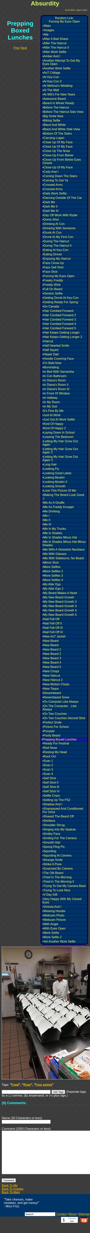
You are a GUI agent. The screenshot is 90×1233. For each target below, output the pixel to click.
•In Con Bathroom (54, 376)
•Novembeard (51, 693)
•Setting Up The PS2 (56, 800)
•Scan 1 (47, 760)
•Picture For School (55, 726)
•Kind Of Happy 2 (54, 428)
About (72, 1223)
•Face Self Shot (53, 267)
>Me (45, 34)
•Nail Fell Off (50, 619)
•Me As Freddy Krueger (58, 507)
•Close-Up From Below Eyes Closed (61, 161)
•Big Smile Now (52, 116)
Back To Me (10, 1194)
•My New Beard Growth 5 (59, 614)
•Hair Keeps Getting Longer (61, 332)
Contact (61, 1223)
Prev (17, 48)
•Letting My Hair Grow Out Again (60, 443)
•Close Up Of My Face (57, 142)
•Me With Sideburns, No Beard (63, 558)
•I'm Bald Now (51, 363)
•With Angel (50, 924)
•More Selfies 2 (52, 571)
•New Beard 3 (51, 658)
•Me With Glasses (54, 553)
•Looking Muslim (53, 477)
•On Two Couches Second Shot (63, 718)
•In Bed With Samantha (58, 371)
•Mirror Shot (50, 562)
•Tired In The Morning (57, 877)
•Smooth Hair (51, 842)
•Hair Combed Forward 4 (59, 323)
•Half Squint (50, 350)
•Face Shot (49, 271)
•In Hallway (49, 397)
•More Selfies (51, 566)
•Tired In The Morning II (58, 881)
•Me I (45, 515)
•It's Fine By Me (53, 410)
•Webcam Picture (54, 919)
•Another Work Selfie (56, 68)
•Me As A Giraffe (53, 502)
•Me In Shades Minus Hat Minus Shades (64, 543)
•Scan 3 (47, 769)
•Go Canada (50, 306)
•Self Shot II (50, 782)
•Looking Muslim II (54, 481)
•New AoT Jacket (53, 636)
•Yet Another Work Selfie (59, 941)
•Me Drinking (51, 511)
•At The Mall (50, 90)
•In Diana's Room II (55, 384)
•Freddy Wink (51, 284)
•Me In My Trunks (54, 528)
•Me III (46, 524)
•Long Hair (49, 464)
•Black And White (54, 124)
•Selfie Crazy (51, 795)
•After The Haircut (54, 43)
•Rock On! (49, 756)
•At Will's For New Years (58, 94)
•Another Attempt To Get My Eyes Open (61, 62)
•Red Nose (49, 747)
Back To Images (12, 1198)
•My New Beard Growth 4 (59, 610)
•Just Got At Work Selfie (58, 419)
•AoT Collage (51, 72)
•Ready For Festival (55, 743)
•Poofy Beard (51, 735)
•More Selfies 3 (52, 575)
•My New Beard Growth (58, 597)
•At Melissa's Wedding (57, 85)
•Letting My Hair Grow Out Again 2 (60, 450)
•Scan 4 (47, 773)
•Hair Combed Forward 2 (59, 315)
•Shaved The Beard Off (58, 816)
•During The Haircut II (57, 245)
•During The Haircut (55, 241)
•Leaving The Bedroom (57, 436)
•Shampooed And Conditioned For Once (62, 810)
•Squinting (49, 851)
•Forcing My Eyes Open (58, 276)
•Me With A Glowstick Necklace (63, 549)
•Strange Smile (52, 859)
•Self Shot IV (51, 791)
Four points (43, 1084)
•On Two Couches (54, 713)
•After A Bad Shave (55, 38)
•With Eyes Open (53, 928)
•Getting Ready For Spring (60, 302)
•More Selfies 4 (52, 580)
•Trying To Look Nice (56, 890)
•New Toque (50, 688)
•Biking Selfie (51, 120)
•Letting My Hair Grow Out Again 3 (60, 458)
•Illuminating (50, 367)
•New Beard (50, 640)
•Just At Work (51, 415)
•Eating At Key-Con (55, 250)
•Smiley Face (51, 833)
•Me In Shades (52, 533)
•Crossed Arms (52, 184)
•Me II (46, 520)
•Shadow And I (52, 804)
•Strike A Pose (52, 864)
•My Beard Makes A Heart (59, 593)
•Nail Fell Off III (52, 627)
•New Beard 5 (51, 666)
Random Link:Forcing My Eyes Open (64, 19)
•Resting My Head (54, 752)
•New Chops (50, 671)
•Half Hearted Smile (55, 345)
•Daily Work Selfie (54, 193)
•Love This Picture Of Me (59, 490)
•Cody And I (50, 171)
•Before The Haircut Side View (62, 111)
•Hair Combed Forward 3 (59, 319)
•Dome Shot (50, 219)
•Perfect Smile (52, 722)
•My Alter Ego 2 (52, 588)
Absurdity (45, 3)
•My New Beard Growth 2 (59, 601)
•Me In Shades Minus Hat (59, 537)
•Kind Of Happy (52, 423)
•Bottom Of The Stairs (57, 133)
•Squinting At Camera (56, 855)
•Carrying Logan (53, 137)
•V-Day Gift (49, 894)
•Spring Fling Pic (53, 846)
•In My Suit (49, 406)
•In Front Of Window (56, 393)
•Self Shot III (50, 786)
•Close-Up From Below (57, 155)
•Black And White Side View (61, 129)
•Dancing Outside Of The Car (62, 197)
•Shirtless (48, 820)
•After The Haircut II (55, 47)
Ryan (27, 1084)
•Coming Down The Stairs (59, 176)
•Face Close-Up (53, 263)
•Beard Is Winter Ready (58, 103)
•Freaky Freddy (52, 280)
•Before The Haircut (55, 107)
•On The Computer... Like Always (59, 707)
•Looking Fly (50, 468)
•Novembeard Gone (55, 697)
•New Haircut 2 (52, 680)
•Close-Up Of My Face (57, 167)
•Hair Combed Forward (57, 310)
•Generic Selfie (52, 293)
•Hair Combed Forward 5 (59, 328)
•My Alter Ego (51, 584)
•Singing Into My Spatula (59, 829)
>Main (46, 25)
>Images (48, 30)
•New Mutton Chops (55, 684)
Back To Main (11, 1201)
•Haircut (47, 341)
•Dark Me (48, 202)
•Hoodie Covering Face (58, 358)
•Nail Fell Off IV (52, 632)
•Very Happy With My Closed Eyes (61, 900)
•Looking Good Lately (56, 473)
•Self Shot (49, 778)
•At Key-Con (50, 77)
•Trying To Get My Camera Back (64, 886)
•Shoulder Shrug (53, 825)
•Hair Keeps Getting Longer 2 (62, 336)
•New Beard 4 (51, 662)
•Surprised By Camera (57, 868)
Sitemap (84, 1223)
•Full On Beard (52, 289)
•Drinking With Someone (59, 228)
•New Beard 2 (51, 649)
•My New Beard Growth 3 (59, 606)
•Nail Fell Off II (52, 623)
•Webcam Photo (53, 915)
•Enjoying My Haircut (56, 258)
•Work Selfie (50, 932)
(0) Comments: (14, 1103)
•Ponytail (48, 731)
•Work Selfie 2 (51, 937)
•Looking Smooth (53, 486)
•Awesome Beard (54, 98)
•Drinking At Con (53, 223)
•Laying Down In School (58, 432)
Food (15, 1084)
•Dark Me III (50, 210)
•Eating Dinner (52, 254)
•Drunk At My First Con (57, 237)
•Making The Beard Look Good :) (63, 496)
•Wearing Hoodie (53, 911)
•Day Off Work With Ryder (60, 215)
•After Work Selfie (54, 51)
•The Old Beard (52, 872)
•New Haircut (51, 675)
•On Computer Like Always (60, 701)
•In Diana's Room (54, 380)
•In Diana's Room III (55, 389)
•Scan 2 (47, 765)
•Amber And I (51, 56)
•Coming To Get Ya (55, 180)
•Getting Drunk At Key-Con (60, 297)
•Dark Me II (49, 206)
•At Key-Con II (52, 81)
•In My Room (51, 402)
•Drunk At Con (52, 232)
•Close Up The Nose (56, 151)
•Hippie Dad (50, 354)
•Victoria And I (51, 906)
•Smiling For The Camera (59, 838)
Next (24, 48)
